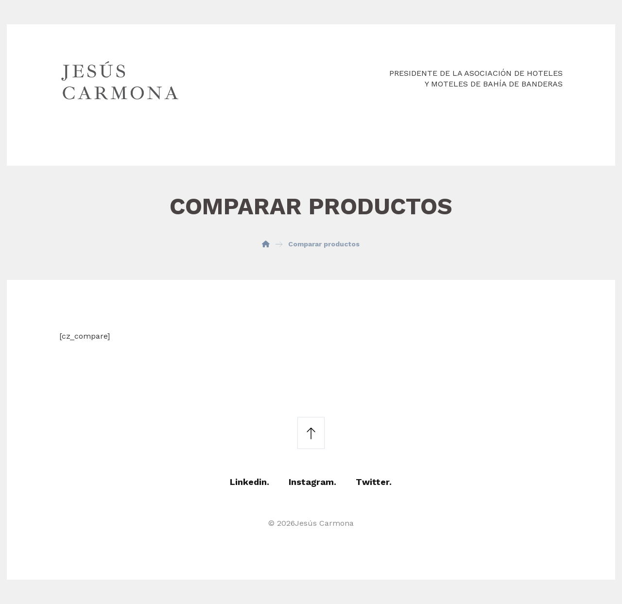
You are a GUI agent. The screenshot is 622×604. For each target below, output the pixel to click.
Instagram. (312, 482)
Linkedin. (249, 482)
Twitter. (374, 482)
